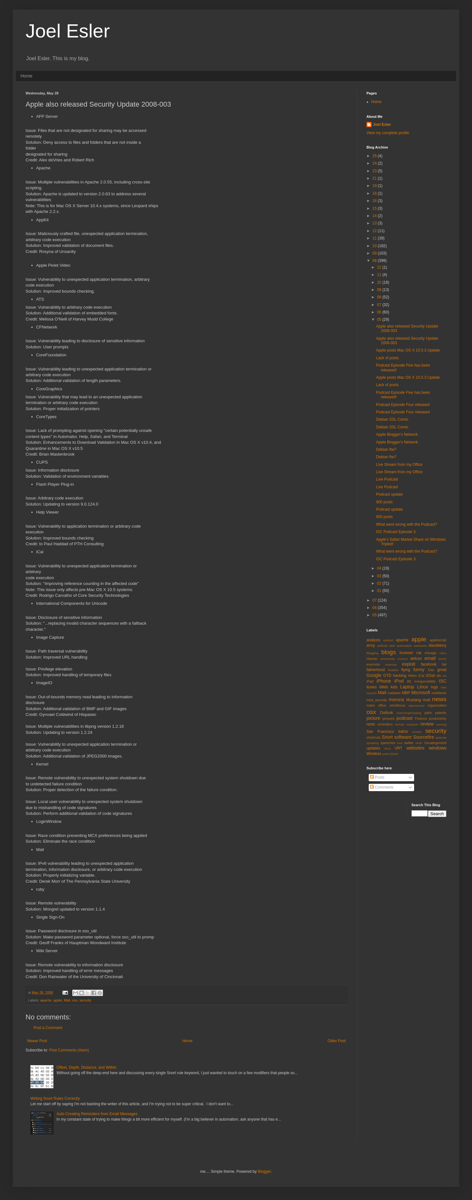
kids (394, 687)
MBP (406, 693)
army (370, 645)
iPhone (384, 681)
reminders (385, 724)
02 (379, 583)
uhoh (418, 743)
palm (428, 713)
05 (379, 319)
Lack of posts (387, 358)
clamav (371, 659)
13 (375, 223)
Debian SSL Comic (392, 419)
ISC (442, 681)
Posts (377, 777)
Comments (381, 787)
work (385, 754)
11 (375, 238)
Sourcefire (423, 737)
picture (373, 718)
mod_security (376, 700)
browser (406, 653)
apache (45, 1000)
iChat (430, 675)
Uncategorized (435, 743)
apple (57, 1000)
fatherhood (375, 670)
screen (416, 732)
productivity (437, 718)
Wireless (373, 753)
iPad (370, 681)
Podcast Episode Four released (402, 404)
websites (415, 747)
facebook (429, 664)
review (427, 723)
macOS (371, 693)
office (382, 705)
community (387, 659)
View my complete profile (387, 133)
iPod (399, 681)
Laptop (407, 686)
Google (373, 675)
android (388, 640)
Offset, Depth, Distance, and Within (86, 1067)
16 (375, 201)
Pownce (421, 718)
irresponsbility (425, 681)
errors (442, 659)
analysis (373, 640)
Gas (431, 670)
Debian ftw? (386, 449)
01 (379, 590)
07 (379, 305)
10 (375, 246)
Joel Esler (68, 31)
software (403, 737)
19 (375, 185)
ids (439, 675)
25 (375, 156)
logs (434, 687)
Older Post (336, 1041)
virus (387, 748)
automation (404, 645)
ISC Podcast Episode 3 (395, 532)
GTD (387, 675)
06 (379, 312)
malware (394, 693)
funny (418, 669)
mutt (426, 700)
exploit (408, 664)
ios (444, 675)
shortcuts (373, 737)
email (430, 658)
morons (396, 699)
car (419, 653)
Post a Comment (48, 1028)
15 (375, 208)
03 (379, 576)
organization (437, 705)
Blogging (372, 653)
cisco (442, 653)
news (439, 699)
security (85, 1000)
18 (375, 193)
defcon (416, 658)
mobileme (438, 693)
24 (375, 163)
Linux (422, 686)
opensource (416, 705)
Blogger (264, 1171)
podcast (405, 718)
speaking (372, 743)
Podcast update (389, 494)
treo (400, 743)
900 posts (384, 502)
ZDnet (393, 754)
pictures (388, 718)
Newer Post (37, 1041)
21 (375, 178)
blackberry (437, 645)
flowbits (393, 670)
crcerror (402, 659)
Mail (67, 1000)
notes (370, 705)
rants (370, 724)
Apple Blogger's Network (397, 434)
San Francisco (380, 731)
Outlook (386, 712)
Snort (387, 737)
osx (74, 1000)
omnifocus (397, 705)
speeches (388, 743)
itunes (371, 687)
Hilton (412, 675)
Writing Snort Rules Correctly (55, 1098)
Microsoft (420, 692)
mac (443, 687)
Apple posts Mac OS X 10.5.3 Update (408, 350)
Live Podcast (387, 479)
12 (375, 231)
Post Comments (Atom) (69, 1050)
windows (437, 747)
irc (409, 681)
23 (375, 171)
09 (375, 253)
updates (373, 748)
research (412, 724)
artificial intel (386, 645)
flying (405, 670)
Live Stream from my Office (399, 464)
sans (403, 731)
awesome (420, 645)
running (441, 724)
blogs (388, 652)
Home (26, 75)
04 (379, 568)
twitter (409, 743)
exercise (391, 664)
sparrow (441, 737)
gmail (441, 670)
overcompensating (409, 713)
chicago (431, 653)
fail (444, 664)
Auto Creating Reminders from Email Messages (97, 1114)
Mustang (413, 700)
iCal (421, 675)
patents (440, 713)
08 (375, 260)
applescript (438, 640)
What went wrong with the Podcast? (406, 524)
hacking (399, 675)
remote (400, 724)
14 (375, 216)
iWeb (383, 687)
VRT (398, 748)
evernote (373, 664)
